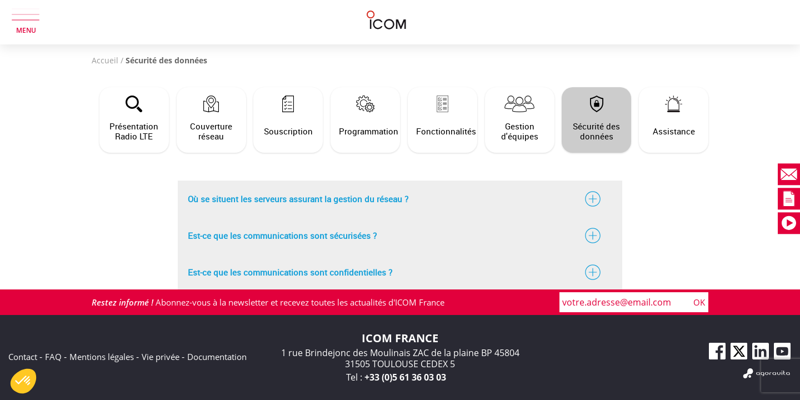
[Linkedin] (760, 351)
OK (699, 302)
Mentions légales (101, 356)
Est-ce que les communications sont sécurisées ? (400, 235)
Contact (22, 356)
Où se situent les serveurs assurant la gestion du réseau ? (400, 199)
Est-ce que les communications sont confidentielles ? (400, 272)
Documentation (217, 356)
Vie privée (160, 356)
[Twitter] (739, 351)
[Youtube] (782, 351)
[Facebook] (717, 351)
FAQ (53, 356)
